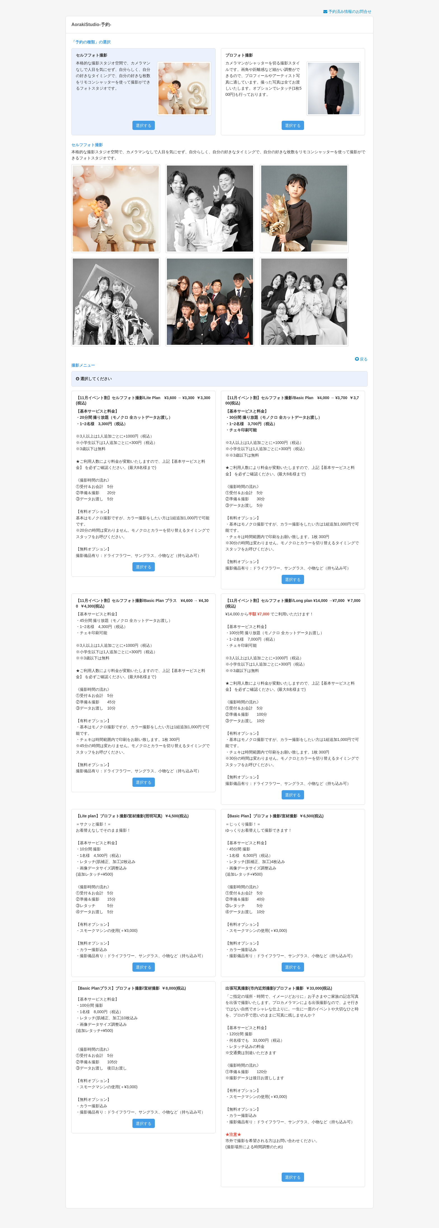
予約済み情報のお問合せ (347, 11)
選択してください (94, 378)
